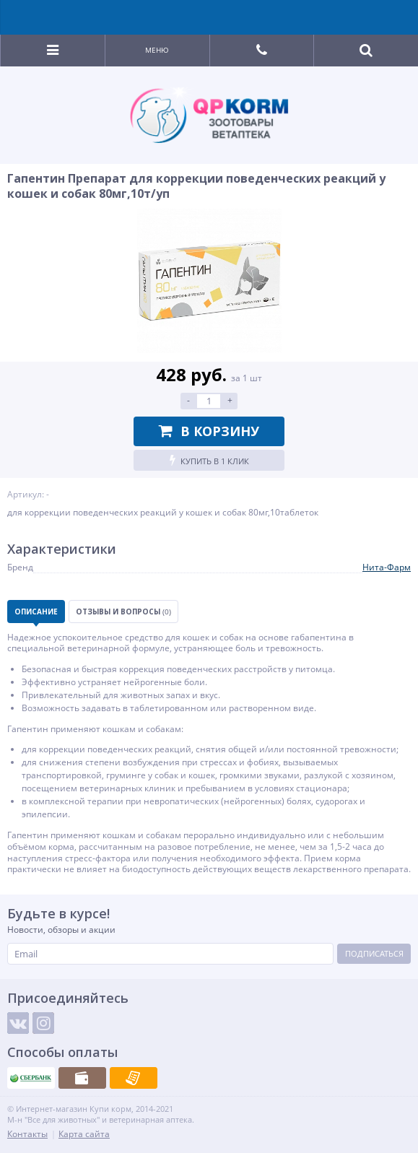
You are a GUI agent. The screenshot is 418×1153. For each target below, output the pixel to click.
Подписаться (374, 953)
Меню (157, 50)
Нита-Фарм (386, 567)
